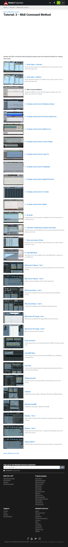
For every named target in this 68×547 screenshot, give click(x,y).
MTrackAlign (38, 500)
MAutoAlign (38, 478)
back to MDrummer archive (11, 12)
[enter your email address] (31, 467)
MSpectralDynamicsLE (41, 499)
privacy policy (16, 470)
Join (62, 467)
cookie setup (59, 542)
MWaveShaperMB (8, 484)
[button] (50, 2)
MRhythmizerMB (40, 497)
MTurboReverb (39, 504)
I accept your (12, 470)
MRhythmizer (39, 495)
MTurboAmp (7, 480)
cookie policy (51, 542)
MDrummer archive (23, 7)
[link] (28, 539)
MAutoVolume (39, 484)
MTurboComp (39, 502)
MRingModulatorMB (9, 478)
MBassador (38, 486)
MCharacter (38, 488)
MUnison (5, 482)
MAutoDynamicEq (40, 480)
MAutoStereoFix (39, 482)
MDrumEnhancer (40, 491)
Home (5, 7)
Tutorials (12, 7)
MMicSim (38, 493)
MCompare (38, 489)
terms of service (34, 542)
